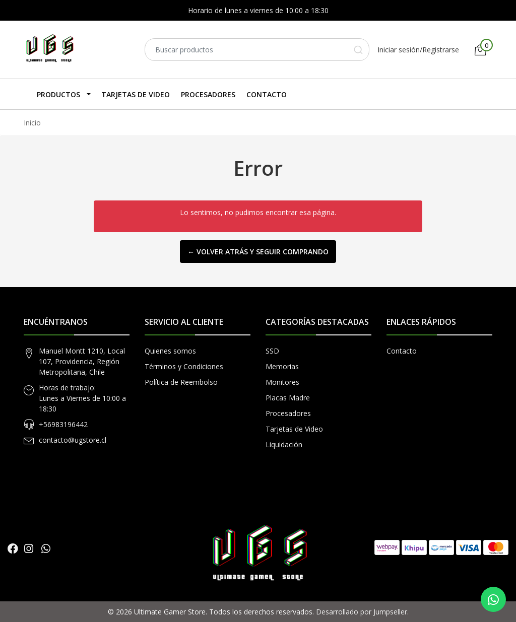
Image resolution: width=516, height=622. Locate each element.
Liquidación (284, 444)
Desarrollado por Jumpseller (361, 611)
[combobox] (257, 49)
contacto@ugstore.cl (72, 440)
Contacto (266, 94)
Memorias (282, 366)
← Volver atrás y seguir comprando (258, 251)
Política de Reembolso (181, 382)
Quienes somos (170, 351)
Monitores (282, 382)
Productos (58, 94)
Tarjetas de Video (135, 94)
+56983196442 (63, 424)
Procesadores (208, 94)
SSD (272, 351)
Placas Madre (288, 397)
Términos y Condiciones (184, 366)
